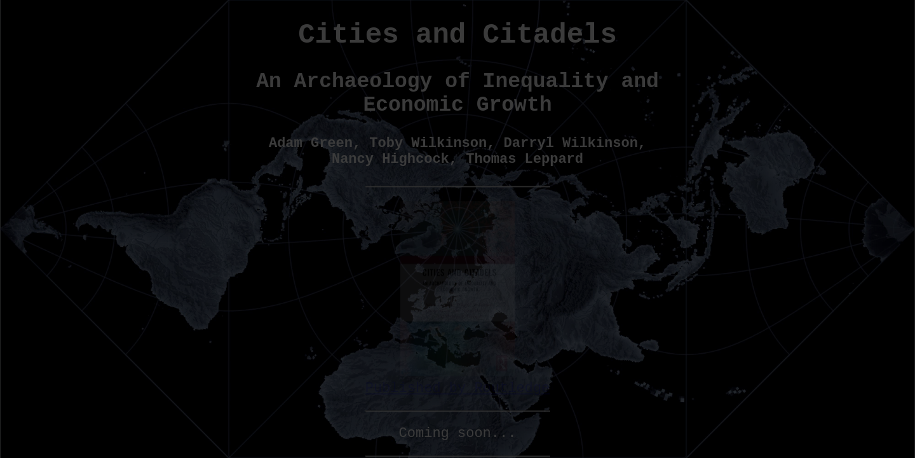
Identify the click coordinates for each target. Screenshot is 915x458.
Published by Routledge (457, 381)
